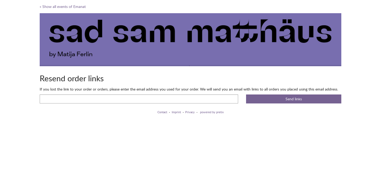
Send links (293, 98)
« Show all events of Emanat (63, 6)
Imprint (176, 112)
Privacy (190, 112)
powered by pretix (212, 112)
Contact (162, 112)
